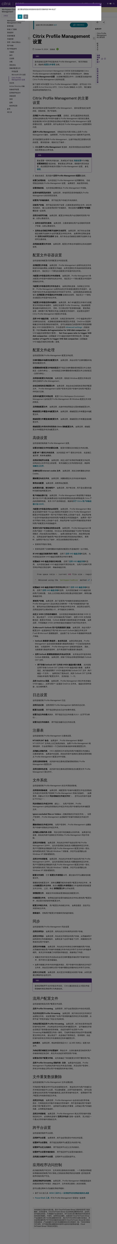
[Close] (100, 4)
